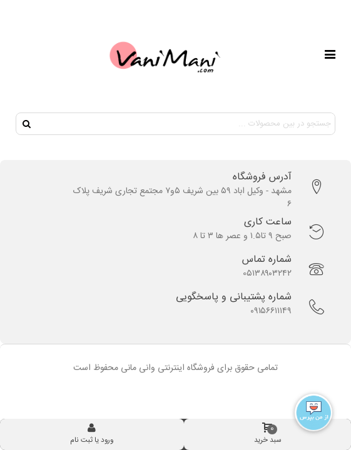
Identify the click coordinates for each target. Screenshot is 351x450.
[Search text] (186, 123)
